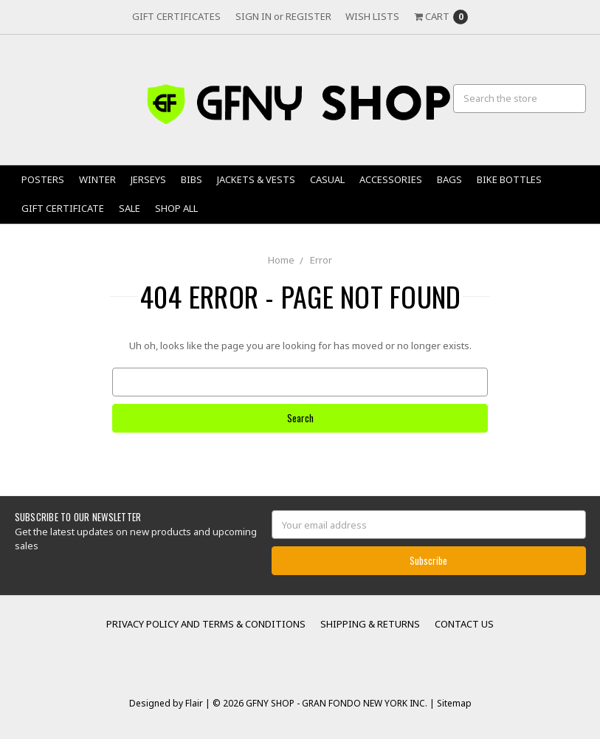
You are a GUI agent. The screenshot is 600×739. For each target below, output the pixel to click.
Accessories (390, 179)
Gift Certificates (176, 16)
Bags (449, 179)
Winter (97, 179)
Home (281, 260)
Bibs (191, 179)
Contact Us (464, 623)
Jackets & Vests (256, 179)
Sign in (253, 16)
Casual (327, 179)
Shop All (176, 208)
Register (308, 16)
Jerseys (148, 179)
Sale (129, 208)
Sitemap (453, 703)
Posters (42, 179)
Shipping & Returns (370, 623)
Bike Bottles (509, 179)
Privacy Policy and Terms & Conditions (206, 623)
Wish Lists (372, 16)
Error (321, 260)
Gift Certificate (62, 208)
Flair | (197, 703)
